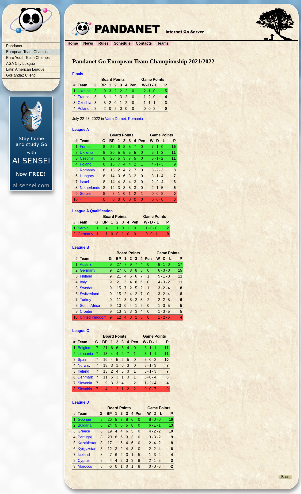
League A (80, 129)
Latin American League (25, 69)
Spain (82, 360)
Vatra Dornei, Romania (124, 119)
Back (285, 477)
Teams (163, 43)
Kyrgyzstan (87, 449)
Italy (83, 282)
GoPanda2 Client (20, 75)
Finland (86, 276)
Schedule (122, 43)
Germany (85, 234)
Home (73, 43)
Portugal (85, 437)
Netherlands (90, 188)
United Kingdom (93, 317)
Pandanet (14, 46)
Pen (133, 85)
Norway (84, 365)
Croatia (86, 311)
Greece (84, 431)
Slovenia (85, 383)
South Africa (90, 306)
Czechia (84, 103)
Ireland (83, 371)
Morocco (85, 466)
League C (80, 331)
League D (80, 402)
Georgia (84, 419)
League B (80, 247)
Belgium (84, 348)
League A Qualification (92, 211)
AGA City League (20, 64)
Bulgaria (84, 425)
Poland (83, 109)
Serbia (85, 194)
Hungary (87, 176)
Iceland (84, 455)
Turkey (85, 300)
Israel (84, 182)
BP (103, 85)
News (88, 43)
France (83, 97)
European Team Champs (27, 52)
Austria (85, 264)
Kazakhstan (87, 443)
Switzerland (89, 294)
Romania (87, 170)
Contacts (144, 43)
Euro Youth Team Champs (28, 58)
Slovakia (85, 389)
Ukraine (84, 91)
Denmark (85, 377)
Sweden (86, 288)
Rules (103, 43)
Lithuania (85, 354)
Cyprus (84, 461)
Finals (77, 74)
